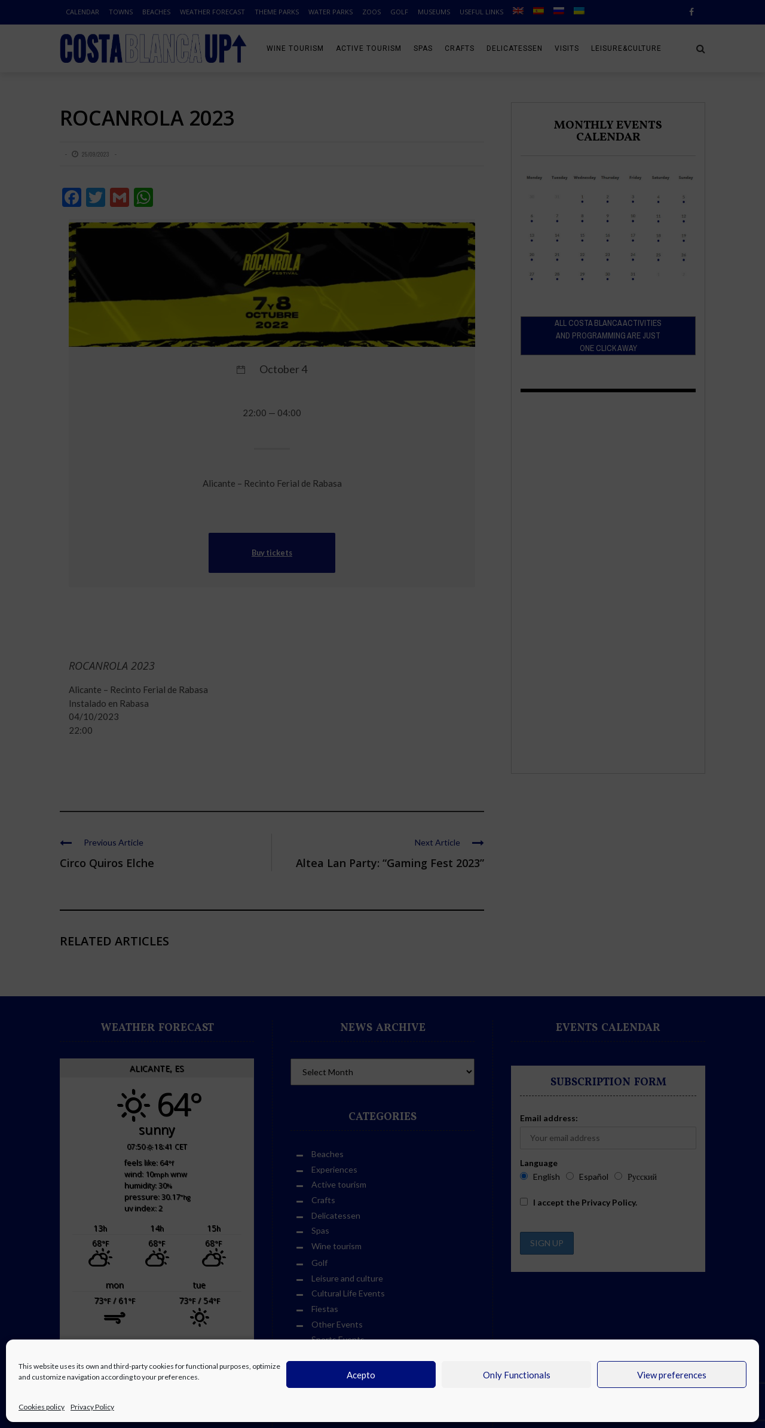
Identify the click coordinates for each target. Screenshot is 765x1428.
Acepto (361, 1374)
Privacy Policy (92, 1406)
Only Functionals (516, 1374)
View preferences (671, 1374)
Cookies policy (42, 1406)
